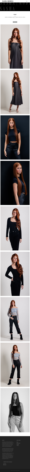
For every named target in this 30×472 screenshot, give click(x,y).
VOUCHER (18, 444)
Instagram (4, 464)
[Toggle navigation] (27, 1)
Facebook (4, 463)
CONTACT (18, 445)
